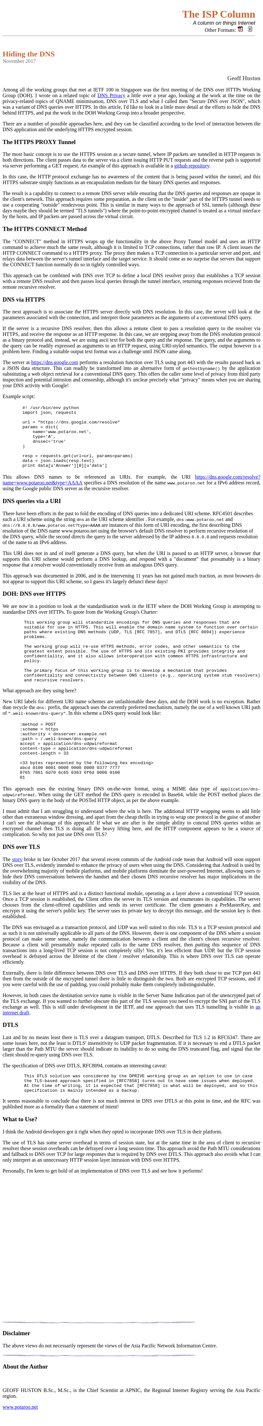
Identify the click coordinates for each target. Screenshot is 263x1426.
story (17, 859)
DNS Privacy (112, 95)
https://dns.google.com (54, 362)
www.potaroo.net (20, 1407)
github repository (191, 165)
